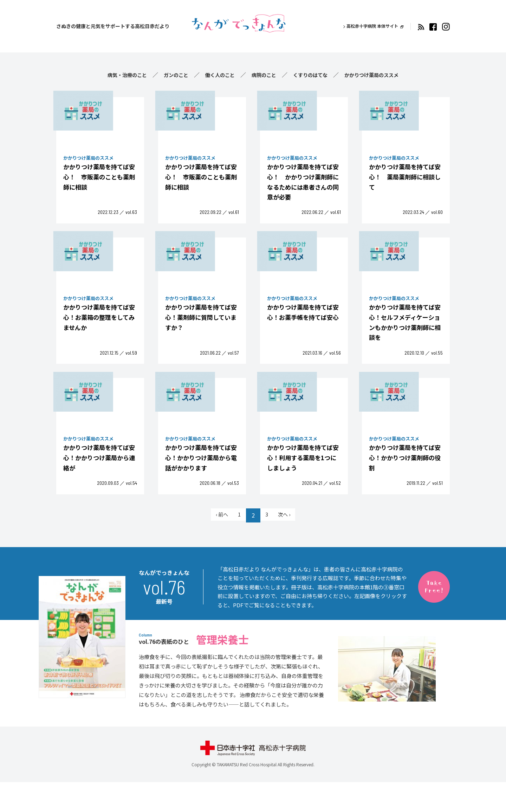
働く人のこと (216, 74)
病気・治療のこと (115, 74)
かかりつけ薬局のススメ (382, 74)
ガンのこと (169, 74)
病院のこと (264, 74)
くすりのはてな (315, 74)
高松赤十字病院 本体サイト (368, 26)
